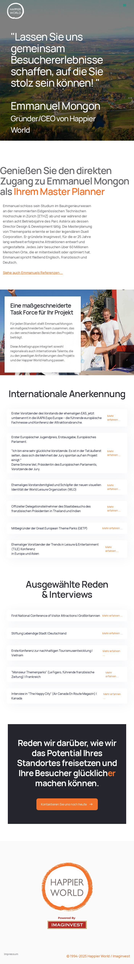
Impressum (11, 954)
